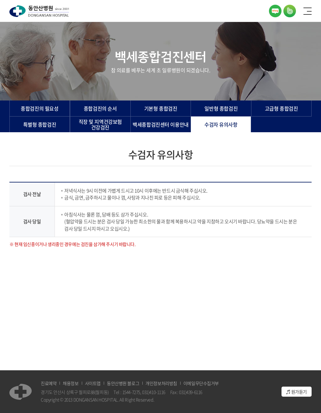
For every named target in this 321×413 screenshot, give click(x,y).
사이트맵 (93, 383)
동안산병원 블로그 (123, 383)
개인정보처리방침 (161, 383)
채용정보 (70, 383)
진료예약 (48, 383)
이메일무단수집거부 (201, 383)
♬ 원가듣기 (296, 392)
